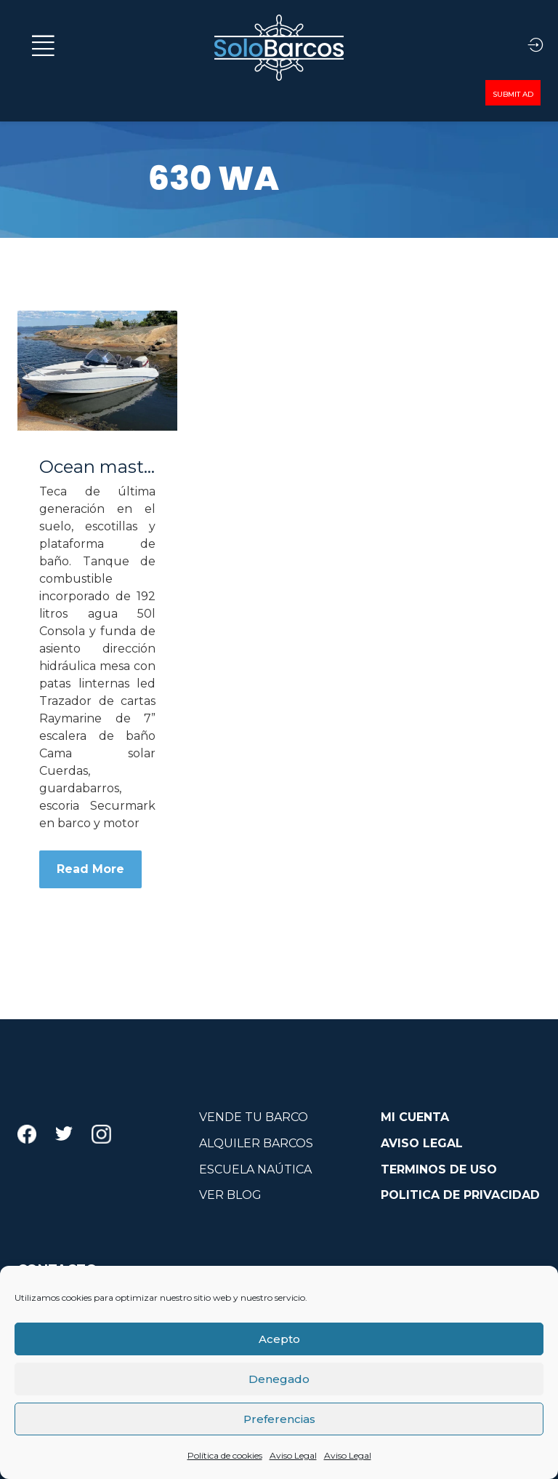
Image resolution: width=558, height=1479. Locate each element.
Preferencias (279, 1419)
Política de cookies (224, 1455)
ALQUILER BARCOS (256, 1143)
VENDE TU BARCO (253, 1117)
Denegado (279, 1379)
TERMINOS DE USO (439, 1169)
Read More (90, 869)
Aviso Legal (293, 1455)
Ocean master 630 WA (97, 467)
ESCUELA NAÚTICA (255, 1169)
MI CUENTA (415, 1117)
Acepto (279, 1339)
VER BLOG (230, 1195)
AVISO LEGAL (422, 1143)
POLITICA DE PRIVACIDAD (460, 1195)
